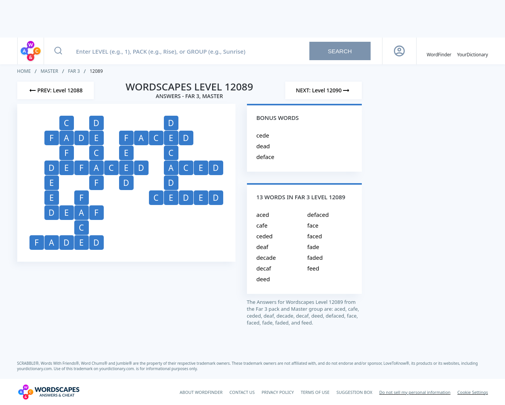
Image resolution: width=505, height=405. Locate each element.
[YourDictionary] (472, 51)
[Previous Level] (55, 90)
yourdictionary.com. (35, 368)
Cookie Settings (473, 392)
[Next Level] (323, 90)
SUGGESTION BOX (355, 392)
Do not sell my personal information (415, 392)
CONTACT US (242, 392)
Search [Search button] (340, 51)
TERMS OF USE (315, 392)
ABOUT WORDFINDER (201, 392)
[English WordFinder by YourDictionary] (439, 51)
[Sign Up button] (399, 51)
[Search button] (58, 51)
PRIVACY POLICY (277, 392)
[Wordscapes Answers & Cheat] (48, 392)
